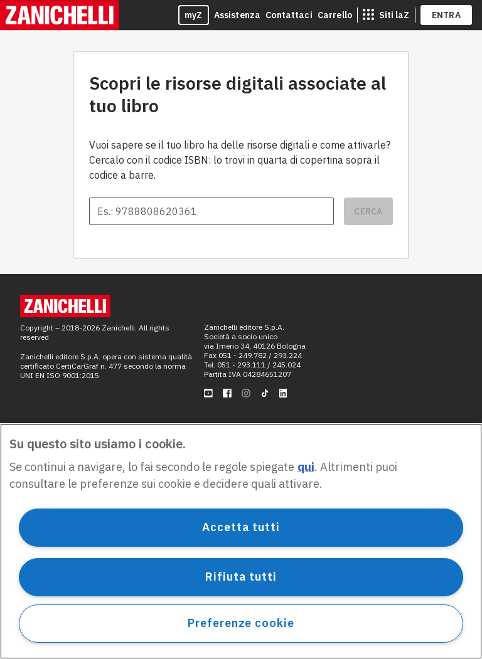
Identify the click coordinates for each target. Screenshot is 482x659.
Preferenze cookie (241, 623)
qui (305, 467)
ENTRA (446, 15)
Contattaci (289, 15)
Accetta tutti (241, 527)
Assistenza (237, 15)
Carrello (335, 15)
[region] (241, 541)
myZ (194, 15)
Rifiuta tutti (241, 576)
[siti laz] (386, 15)
